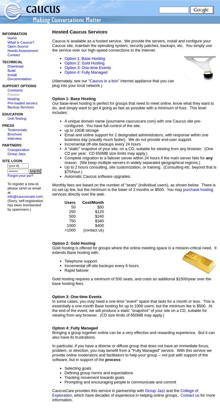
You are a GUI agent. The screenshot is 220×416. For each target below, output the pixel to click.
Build (11, 70)
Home (12, 38)
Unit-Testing (16, 118)
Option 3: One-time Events (88, 67)
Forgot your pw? (20, 175)
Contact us (190, 395)
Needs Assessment (22, 50)
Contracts (14, 90)
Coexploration (18, 150)
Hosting (13, 99)
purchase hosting (198, 189)
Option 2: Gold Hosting (84, 63)
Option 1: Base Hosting (85, 58)
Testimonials (17, 130)
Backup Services (20, 107)
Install (12, 75)
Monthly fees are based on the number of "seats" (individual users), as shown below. (126, 185)
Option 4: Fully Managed (86, 72)
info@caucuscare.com (24, 196)
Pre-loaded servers (22, 103)
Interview (14, 138)
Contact (13, 55)
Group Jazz (16, 154)
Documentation (19, 79)
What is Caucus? (20, 42)
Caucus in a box (104, 81)
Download (15, 66)
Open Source (17, 46)
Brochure (14, 134)
